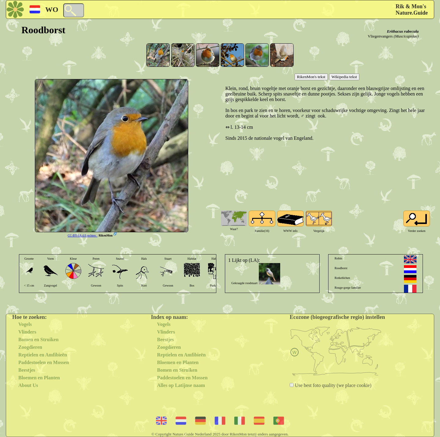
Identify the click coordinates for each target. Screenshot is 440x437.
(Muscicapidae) (406, 36)
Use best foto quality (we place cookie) (333, 385)
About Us (28, 385)
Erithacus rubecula (403, 31)
